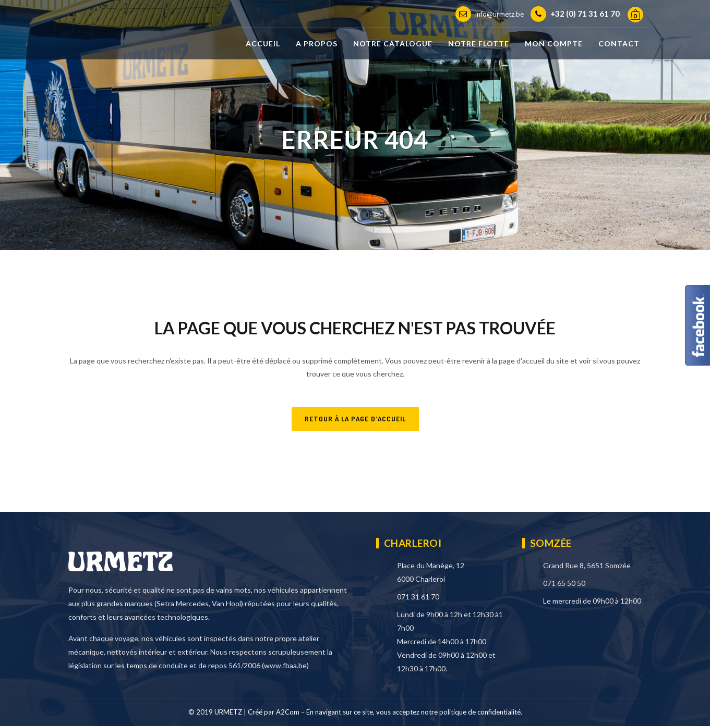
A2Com (287, 712)
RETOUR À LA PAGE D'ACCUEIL (355, 419)
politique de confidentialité (480, 712)
